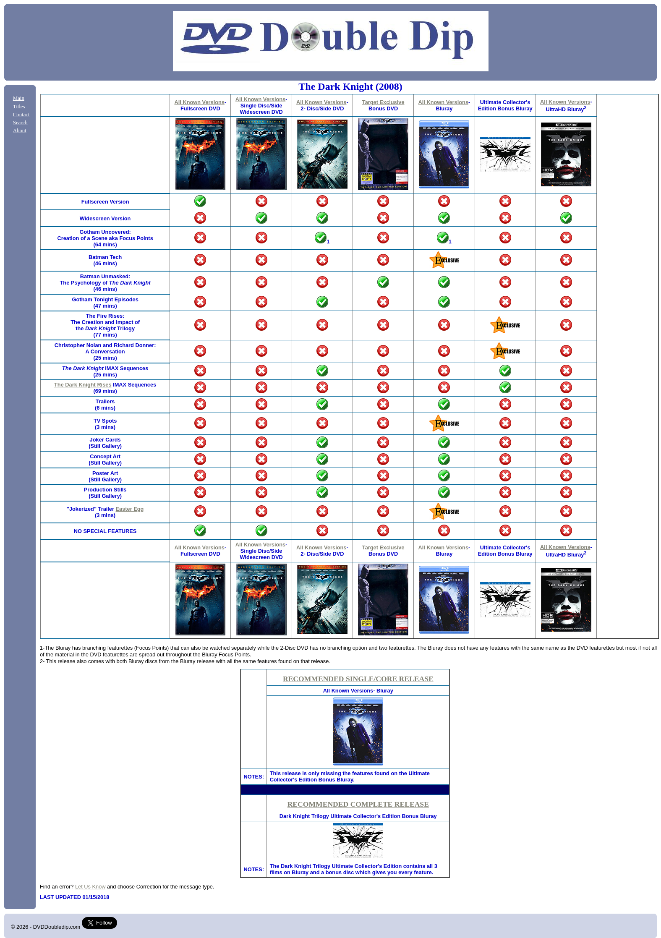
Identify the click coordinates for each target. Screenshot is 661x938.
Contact (21, 115)
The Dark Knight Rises (83, 384)
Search (20, 122)
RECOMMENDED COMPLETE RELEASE (358, 804)
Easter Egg (130, 509)
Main (18, 98)
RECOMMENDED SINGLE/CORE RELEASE (358, 678)
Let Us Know (90, 886)
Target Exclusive (383, 102)
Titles (19, 107)
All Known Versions (199, 102)
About (19, 130)
